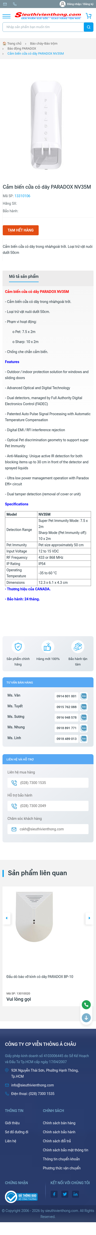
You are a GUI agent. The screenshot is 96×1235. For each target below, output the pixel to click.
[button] (6, 919)
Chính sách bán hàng (59, 1123)
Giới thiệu (12, 1123)
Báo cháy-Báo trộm (44, 43)
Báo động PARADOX (21, 48)
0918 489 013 (67, 739)
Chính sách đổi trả (57, 1141)
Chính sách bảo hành (59, 1132)
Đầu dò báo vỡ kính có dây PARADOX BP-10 (39, 977)
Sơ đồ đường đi (16, 1132)
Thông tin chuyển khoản (61, 1159)
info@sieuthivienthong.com (4, 4)
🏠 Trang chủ (11, 43)
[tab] (24, 277)
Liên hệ (10, 1141)
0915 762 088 (67, 707)
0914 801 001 (67, 696)
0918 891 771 (67, 728)
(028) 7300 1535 (14, 4)
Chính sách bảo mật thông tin (65, 1150)
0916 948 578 (67, 717)
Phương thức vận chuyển (62, 1168)
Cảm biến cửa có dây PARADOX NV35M (35, 53)
